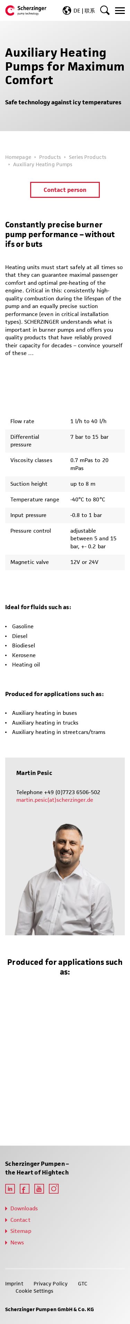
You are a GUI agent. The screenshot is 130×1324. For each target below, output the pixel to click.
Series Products (87, 157)
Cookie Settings (34, 1290)
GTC (82, 1283)
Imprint (14, 1283)
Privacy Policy (51, 1283)
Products (50, 157)
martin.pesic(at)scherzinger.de (54, 800)
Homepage (18, 157)
